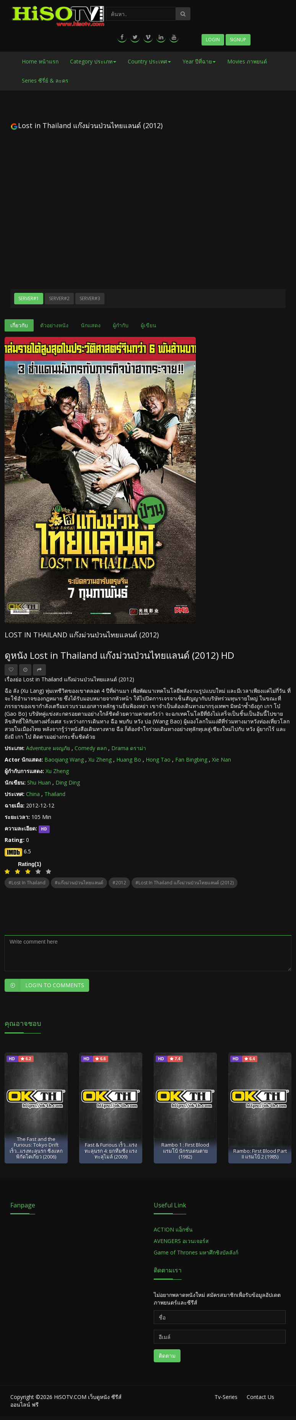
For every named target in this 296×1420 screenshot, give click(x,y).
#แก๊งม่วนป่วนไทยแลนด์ (79, 882)
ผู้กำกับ (120, 325)
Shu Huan (39, 782)
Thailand (54, 794)
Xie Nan (221, 759)
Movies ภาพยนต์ (247, 61)
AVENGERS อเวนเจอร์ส (181, 1241)
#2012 (119, 882)
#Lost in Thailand (27, 882)
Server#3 (90, 298)
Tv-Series (226, 1397)
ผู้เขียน (148, 325)
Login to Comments (44, 985)
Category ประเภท (93, 61)
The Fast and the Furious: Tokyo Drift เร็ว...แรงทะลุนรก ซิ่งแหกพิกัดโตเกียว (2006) (36, 1148)
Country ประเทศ (149, 61)
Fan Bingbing (191, 759)
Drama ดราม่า (128, 748)
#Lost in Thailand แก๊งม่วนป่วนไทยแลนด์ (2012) (184, 882)
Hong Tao (158, 759)
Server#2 (59, 298)
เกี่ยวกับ (19, 325)
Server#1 (28, 298)
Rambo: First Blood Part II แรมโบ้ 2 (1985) (260, 1153)
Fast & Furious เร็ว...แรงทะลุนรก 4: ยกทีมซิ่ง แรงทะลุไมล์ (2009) (111, 1150)
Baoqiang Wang (64, 759)
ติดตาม (167, 1355)
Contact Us (260, 1397)
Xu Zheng (100, 759)
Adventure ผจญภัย (48, 748)
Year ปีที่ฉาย (199, 61)
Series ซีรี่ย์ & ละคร (45, 80)
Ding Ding (67, 782)
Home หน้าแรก (40, 61)
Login (213, 39)
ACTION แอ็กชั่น (173, 1229)
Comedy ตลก (91, 748)
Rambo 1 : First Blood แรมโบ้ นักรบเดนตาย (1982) (185, 1150)
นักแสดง (91, 325)
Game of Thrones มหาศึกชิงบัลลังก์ (197, 1252)
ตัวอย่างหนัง (54, 325)
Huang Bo (128, 759)
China (33, 794)
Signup (238, 39)
